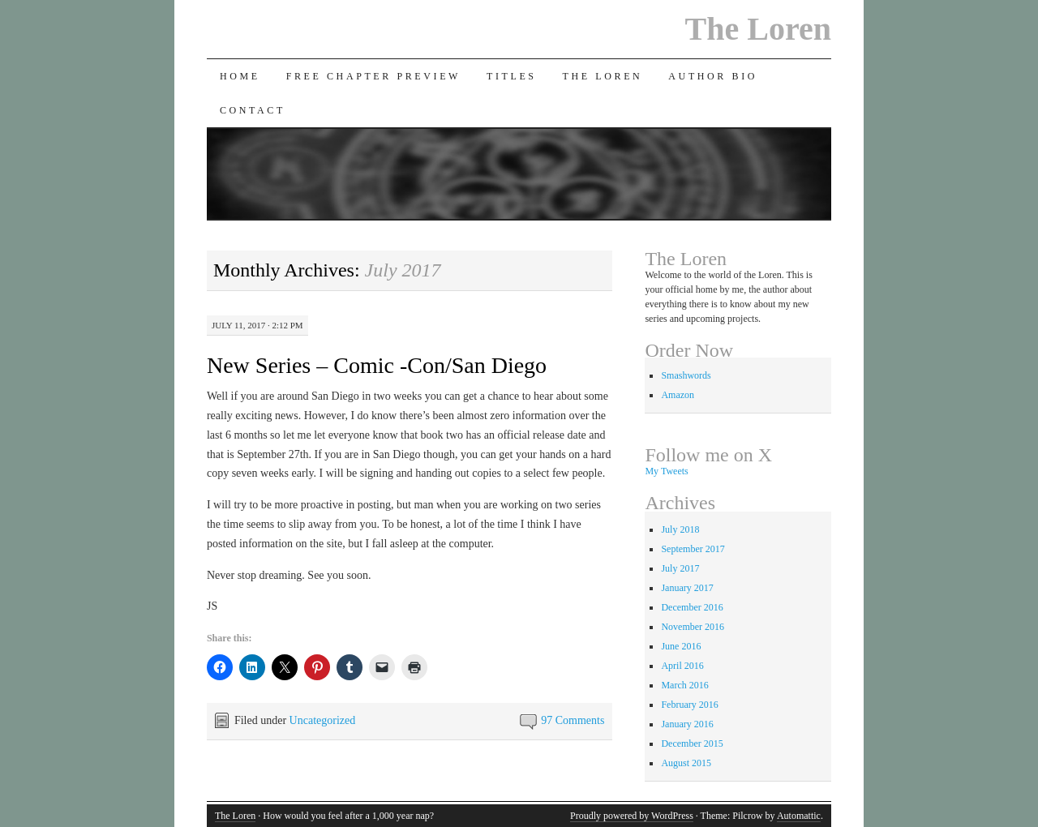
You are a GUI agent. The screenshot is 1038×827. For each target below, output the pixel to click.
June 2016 (681, 646)
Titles (512, 76)
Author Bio (712, 76)
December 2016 (692, 607)
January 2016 (687, 724)
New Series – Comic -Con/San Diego (377, 365)
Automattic (799, 815)
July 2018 (680, 529)
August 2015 (686, 763)
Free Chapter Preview (373, 76)
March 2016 (684, 685)
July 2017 (680, 568)
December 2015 (692, 743)
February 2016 (689, 704)
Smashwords (685, 375)
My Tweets (666, 471)
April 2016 (682, 665)
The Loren (758, 29)
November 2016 (692, 626)
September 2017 (692, 549)
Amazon (677, 395)
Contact (252, 110)
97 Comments (572, 720)
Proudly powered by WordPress (631, 815)
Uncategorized (323, 720)
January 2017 (687, 587)
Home (240, 76)
